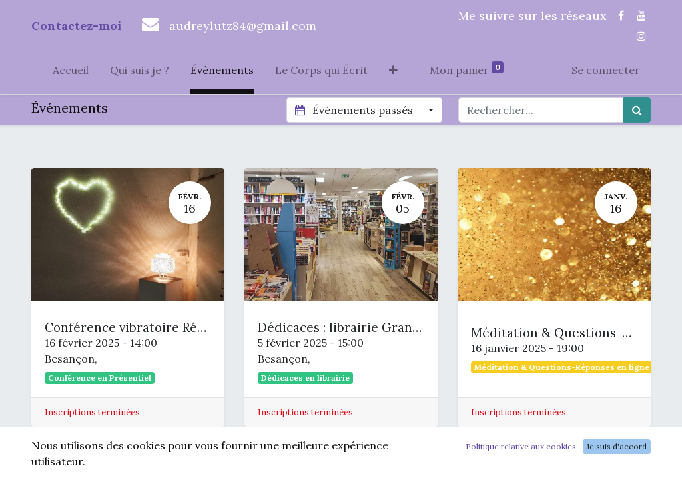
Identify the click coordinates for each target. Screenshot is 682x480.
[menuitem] (71, 72)
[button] (393, 72)
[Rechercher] (637, 110)
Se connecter (605, 70)
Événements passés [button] (355, 110)
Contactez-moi (76, 25)
